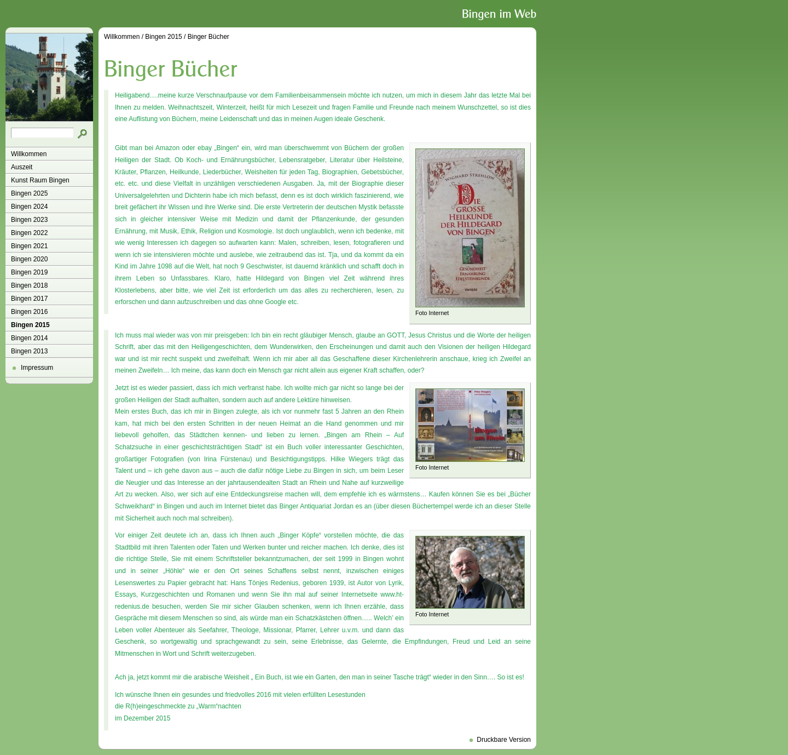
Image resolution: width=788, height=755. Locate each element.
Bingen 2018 (29, 285)
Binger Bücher (208, 37)
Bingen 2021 (29, 246)
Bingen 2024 (29, 206)
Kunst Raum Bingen (40, 180)
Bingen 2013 (29, 351)
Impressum (37, 367)
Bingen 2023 (29, 220)
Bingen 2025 (29, 193)
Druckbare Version (504, 739)
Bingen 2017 (29, 298)
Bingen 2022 (29, 233)
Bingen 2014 (29, 338)
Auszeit (21, 167)
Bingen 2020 (29, 259)
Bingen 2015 (30, 325)
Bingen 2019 (29, 272)
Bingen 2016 (29, 312)
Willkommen (29, 154)
